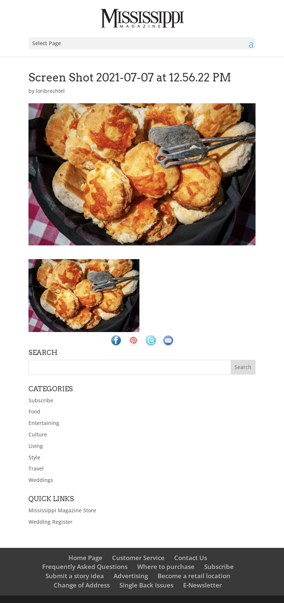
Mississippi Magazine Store (62, 510)
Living (35, 445)
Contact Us (190, 557)
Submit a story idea (74, 576)
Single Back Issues (146, 585)
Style (34, 457)
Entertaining (43, 422)
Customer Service (138, 557)
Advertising (131, 576)
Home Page (85, 557)
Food (34, 411)
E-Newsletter (202, 585)
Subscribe (40, 400)
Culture (37, 434)
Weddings (40, 479)
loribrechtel (50, 90)
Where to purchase (166, 566)
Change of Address (82, 585)
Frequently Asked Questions (85, 566)
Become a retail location (194, 576)
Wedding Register (50, 521)
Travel (36, 468)
